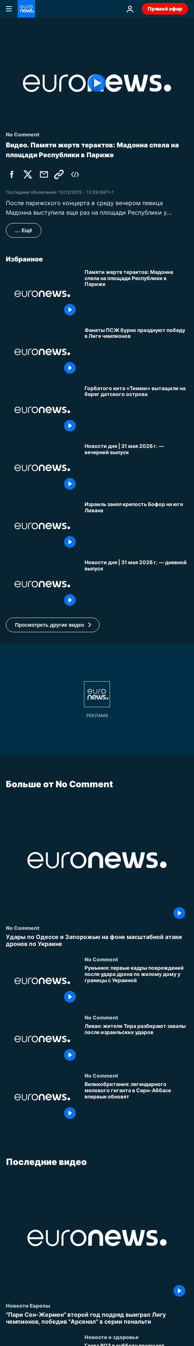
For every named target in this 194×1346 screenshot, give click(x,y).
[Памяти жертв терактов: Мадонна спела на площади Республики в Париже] (136, 293)
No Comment (23, 928)
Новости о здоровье (112, 1337)
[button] (53, 625)
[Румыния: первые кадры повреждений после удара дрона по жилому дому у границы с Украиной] (136, 985)
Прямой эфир (165, 8)
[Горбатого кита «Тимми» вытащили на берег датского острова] (136, 410)
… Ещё (23, 230)
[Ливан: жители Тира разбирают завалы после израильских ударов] (136, 1043)
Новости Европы (28, 1305)
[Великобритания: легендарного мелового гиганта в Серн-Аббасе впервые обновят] (136, 1101)
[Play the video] (97, 83)
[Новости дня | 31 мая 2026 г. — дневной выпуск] (136, 584)
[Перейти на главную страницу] (26, 9)
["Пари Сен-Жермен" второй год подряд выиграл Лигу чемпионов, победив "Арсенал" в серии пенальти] (97, 1318)
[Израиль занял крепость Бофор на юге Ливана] (136, 526)
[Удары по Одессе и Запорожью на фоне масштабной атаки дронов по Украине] (97, 940)
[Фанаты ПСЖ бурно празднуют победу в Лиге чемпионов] (136, 352)
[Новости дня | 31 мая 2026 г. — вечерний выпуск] (136, 468)
